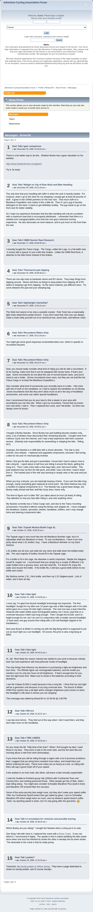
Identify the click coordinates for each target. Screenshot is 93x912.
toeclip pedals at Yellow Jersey (35, 866)
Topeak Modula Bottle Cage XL (40, 527)
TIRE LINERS (33, 738)
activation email (54, 18)
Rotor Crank (65, 834)
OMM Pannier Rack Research (39, 240)
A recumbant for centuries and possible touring (51, 819)
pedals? (30, 857)
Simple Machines (58, 901)
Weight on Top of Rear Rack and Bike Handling (48, 185)
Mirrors (30, 711)
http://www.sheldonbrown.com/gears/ (24, 164)
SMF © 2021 (46, 901)
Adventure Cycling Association (57, 898)
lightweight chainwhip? (36, 303)
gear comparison (32, 146)
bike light (31, 594)
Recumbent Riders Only (36, 333)
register (61, 16)
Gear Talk (17, 146)
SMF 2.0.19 (35, 901)
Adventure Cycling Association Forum (25, 2)
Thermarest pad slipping (36, 270)
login (53, 16)
